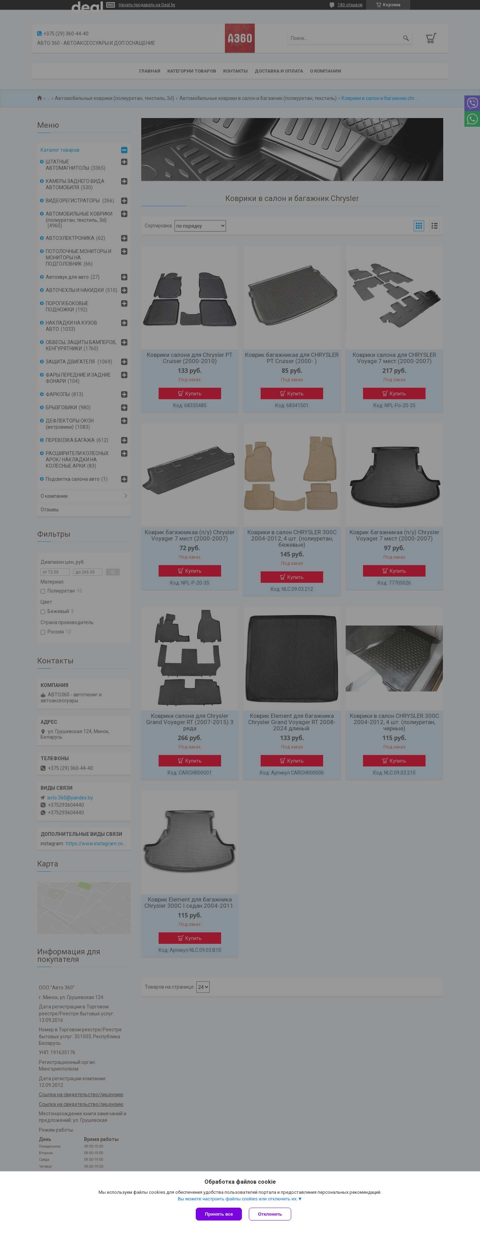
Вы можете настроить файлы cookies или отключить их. (238, 1198)
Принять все (219, 1214)
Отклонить (270, 1214)
